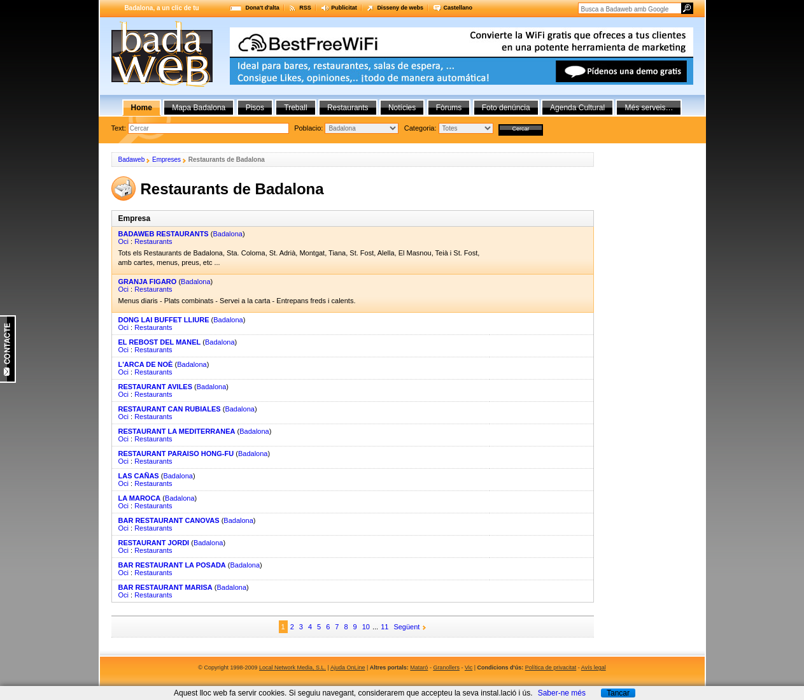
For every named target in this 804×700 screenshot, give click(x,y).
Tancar (618, 693)
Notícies (402, 107)
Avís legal (593, 667)
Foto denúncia (506, 107)
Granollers (446, 667)
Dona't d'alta (262, 7)
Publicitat (344, 7)
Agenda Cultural (577, 107)
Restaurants (153, 241)
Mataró (419, 667)
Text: (119, 128)
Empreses (166, 159)
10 (366, 627)
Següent (406, 627)
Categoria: (421, 128)
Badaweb (131, 159)
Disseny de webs (400, 7)
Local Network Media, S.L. (292, 667)
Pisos (255, 107)
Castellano (457, 7)
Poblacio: (309, 128)
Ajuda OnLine (347, 667)
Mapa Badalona (198, 107)
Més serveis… (648, 107)
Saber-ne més (562, 693)
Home (141, 107)
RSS (305, 7)
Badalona (228, 234)
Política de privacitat (551, 667)
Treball (295, 107)
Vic (468, 667)
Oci (123, 241)
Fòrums (449, 107)
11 (384, 627)
